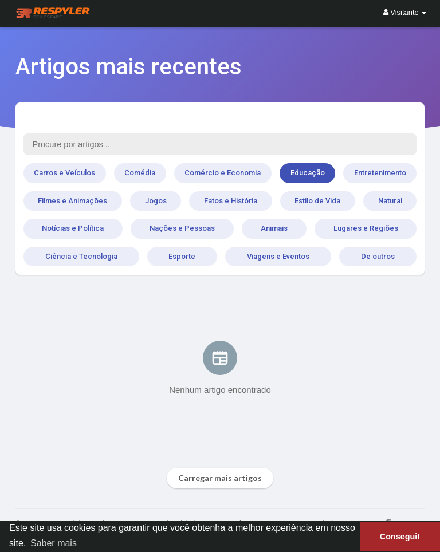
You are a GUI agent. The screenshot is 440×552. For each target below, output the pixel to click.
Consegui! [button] (400, 536)
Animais (274, 228)
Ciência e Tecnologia (81, 256)
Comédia (139, 172)
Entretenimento (380, 172)
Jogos (156, 200)
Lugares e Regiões (365, 228)
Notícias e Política (73, 228)
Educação (307, 172)
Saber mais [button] (53, 543)
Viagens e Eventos (278, 256)
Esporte (181, 256)
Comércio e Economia (222, 172)
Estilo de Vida (317, 200)
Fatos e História (230, 200)
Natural (390, 200)
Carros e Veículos (64, 172)
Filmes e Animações (72, 200)
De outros (378, 256)
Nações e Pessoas (182, 228)
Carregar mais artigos (220, 478)
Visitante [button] (405, 12)
